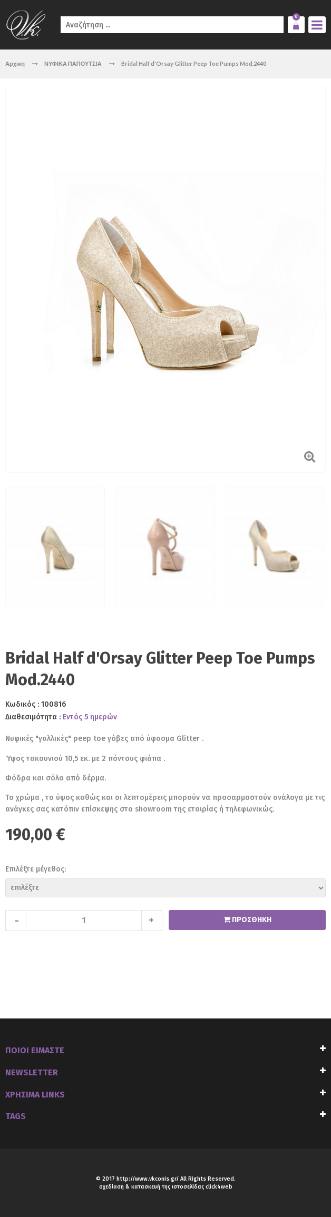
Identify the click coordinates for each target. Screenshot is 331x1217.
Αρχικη (15, 63)
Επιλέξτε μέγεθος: (35, 869)
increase (151, 920)
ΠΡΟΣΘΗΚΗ (250, 919)
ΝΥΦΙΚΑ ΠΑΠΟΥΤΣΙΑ (73, 63)
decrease (15, 920)
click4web (219, 1186)
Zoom (309, 456)
